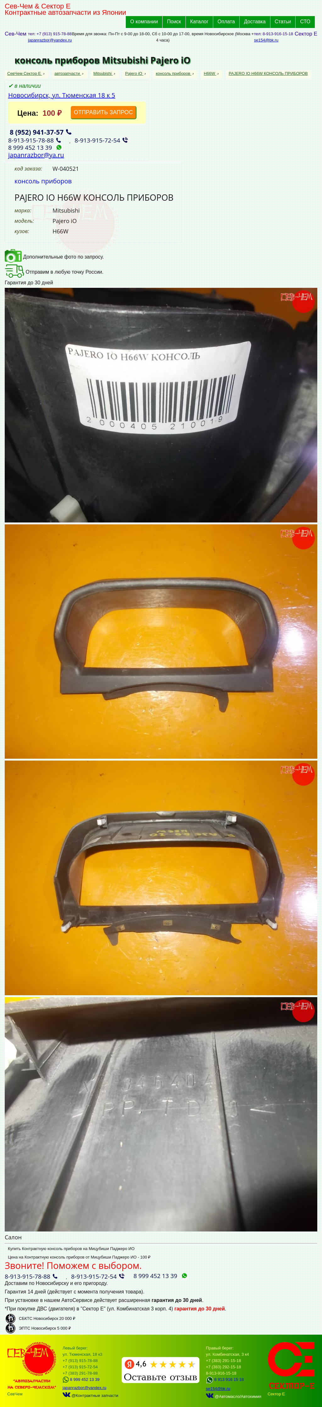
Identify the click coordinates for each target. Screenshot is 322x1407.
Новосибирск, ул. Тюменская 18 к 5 (61, 95)
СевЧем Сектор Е (24, 73)
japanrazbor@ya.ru (36, 155)
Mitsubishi (103, 73)
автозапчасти (67, 73)
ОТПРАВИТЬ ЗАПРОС (103, 112)
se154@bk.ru (266, 40)
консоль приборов (173, 73)
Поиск (174, 21)
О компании (144, 21)
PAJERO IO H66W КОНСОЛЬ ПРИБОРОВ (268, 73)
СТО (305, 21)
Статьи (283, 21)
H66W (210, 73)
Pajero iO (134, 73)
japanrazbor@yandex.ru (50, 40)
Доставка (255, 21)
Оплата (226, 21)
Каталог (199, 21)
